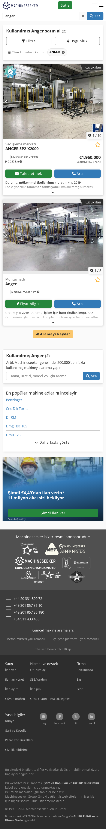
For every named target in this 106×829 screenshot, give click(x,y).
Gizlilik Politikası (84, 816)
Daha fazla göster (53, 442)
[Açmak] (53, 192)
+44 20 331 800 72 (28, 598)
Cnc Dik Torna (17, 408)
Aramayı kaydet (53, 334)
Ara (95, 16)
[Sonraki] (99, 101)
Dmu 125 (13, 435)
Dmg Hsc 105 (16, 426)
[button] (101, 5)
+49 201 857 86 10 (28, 605)
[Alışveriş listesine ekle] (98, 145)
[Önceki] (6, 101)
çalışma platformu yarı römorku (76, 639)
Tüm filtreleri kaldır (26, 52)
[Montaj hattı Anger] (53, 236)
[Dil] (94, 5)
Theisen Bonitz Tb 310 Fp (53, 649)
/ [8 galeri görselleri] (95, 270)
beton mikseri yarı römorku (26, 639)
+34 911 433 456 (26, 619)
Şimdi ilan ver (53, 513)
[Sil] (83, 16)
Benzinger (14, 400)
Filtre (29, 41)
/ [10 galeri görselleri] (94, 135)
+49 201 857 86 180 (29, 612)
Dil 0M (11, 417)
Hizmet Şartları (15, 820)
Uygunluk (77, 41)
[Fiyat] (89, 159)
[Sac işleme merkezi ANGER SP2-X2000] (53, 101)
